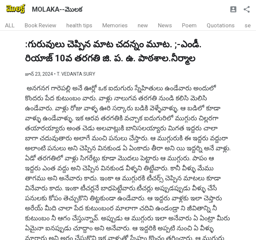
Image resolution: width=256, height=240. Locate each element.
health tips (79, 25)
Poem (189, 25)
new (143, 25)
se (248, 25)
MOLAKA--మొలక (57, 9)
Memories (115, 25)
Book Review (40, 25)
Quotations (221, 25)
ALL (10, 25)
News (165, 25)
